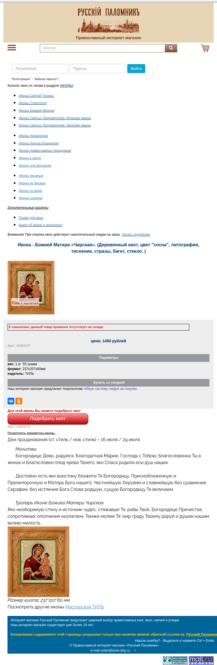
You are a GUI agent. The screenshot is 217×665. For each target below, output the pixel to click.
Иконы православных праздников (45, 151)
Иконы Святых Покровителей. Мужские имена (55, 118)
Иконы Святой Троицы (36, 96)
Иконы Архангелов (33, 136)
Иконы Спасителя (33, 103)
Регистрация (21, 79)
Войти (136, 68)
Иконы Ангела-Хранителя (39, 143)
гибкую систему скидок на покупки (110, 389)
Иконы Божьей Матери (36, 111)
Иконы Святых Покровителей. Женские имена (55, 125)
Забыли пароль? (46, 79)
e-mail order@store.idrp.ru (110, 650)
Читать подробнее (136, 235)
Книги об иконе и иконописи (40, 225)
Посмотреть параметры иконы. (32, 433)
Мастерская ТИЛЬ (84, 607)
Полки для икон (31, 218)
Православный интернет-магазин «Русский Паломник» (116, 645)
